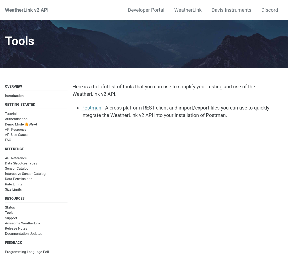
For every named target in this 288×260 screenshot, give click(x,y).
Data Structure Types (21, 163)
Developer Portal (146, 10)
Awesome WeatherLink (22, 223)
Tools (9, 213)
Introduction (14, 96)
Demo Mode (21, 124)
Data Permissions (18, 179)
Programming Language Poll (27, 252)
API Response (16, 130)
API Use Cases (16, 135)
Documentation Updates (23, 234)
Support (11, 218)
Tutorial (11, 114)
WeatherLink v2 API (27, 10)
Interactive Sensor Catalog (25, 174)
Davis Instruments (231, 10)
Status (10, 207)
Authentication (16, 119)
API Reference (16, 158)
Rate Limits (13, 184)
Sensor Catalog (17, 168)
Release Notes (16, 228)
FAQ (8, 140)
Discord (269, 10)
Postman (91, 108)
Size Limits (13, 189)
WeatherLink (188, 10)
